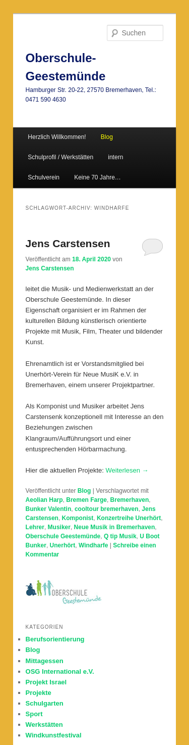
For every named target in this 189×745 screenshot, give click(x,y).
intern (115, 157)
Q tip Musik (120, 536)
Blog (84, 490)
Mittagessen (45, 661)
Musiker (59, 527)
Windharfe (93, 545)
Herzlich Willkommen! (57, 137)
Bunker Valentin (49, 509)
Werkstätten (44, 724)
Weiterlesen (127, 470)
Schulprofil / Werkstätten (60, 157)
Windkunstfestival (54, 735)
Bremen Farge (86, 499)
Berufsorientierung (55, 639)
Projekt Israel (46, 682)
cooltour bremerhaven (107, 509)
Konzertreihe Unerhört (129, 518)
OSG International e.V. (60, 671)
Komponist (78, 518)
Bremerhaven (129, 499)
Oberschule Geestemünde (63, 536)
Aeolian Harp (44, 499)
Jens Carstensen (68, 243)
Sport (34, 714)
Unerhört (63, 545)
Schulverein (43, 177)
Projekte (38, 692)
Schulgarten (45, 703)
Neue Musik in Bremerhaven (114, 527)
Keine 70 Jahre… (97, 177)
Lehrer (35, 527)
